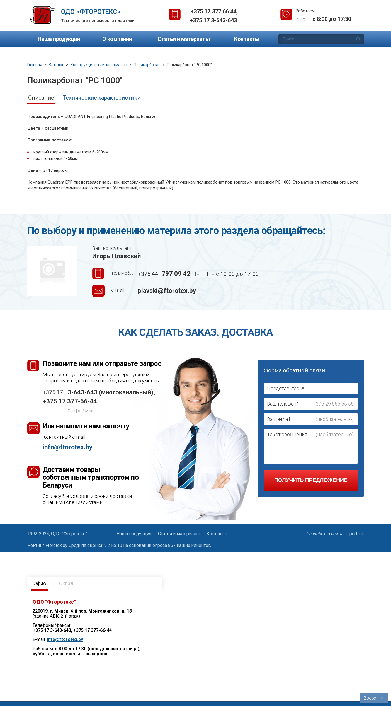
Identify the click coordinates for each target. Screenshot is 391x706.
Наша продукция (59, 39)
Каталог (56, 64)
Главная (34, 64)
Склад (66, 583)
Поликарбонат (147, 64)
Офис (39, 583)
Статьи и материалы (183, 39)
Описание (41, 97)
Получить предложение (311, 480)
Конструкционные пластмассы (99, 64)
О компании (117, 39)
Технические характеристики (101, 97)
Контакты (246, 39)
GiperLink (355, 533)
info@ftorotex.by (68, 447)
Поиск (358, 39)
